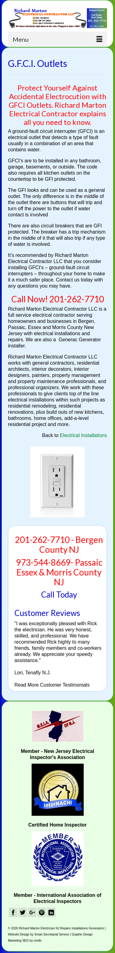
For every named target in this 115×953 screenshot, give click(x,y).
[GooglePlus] (32, 912)
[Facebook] (13, 912)
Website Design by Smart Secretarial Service (38, 934)
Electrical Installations (83, 435)
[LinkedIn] (51, 912)
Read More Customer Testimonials (52, 685)
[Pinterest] (41, 912)
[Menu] (57, 39)
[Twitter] (22, 912)
